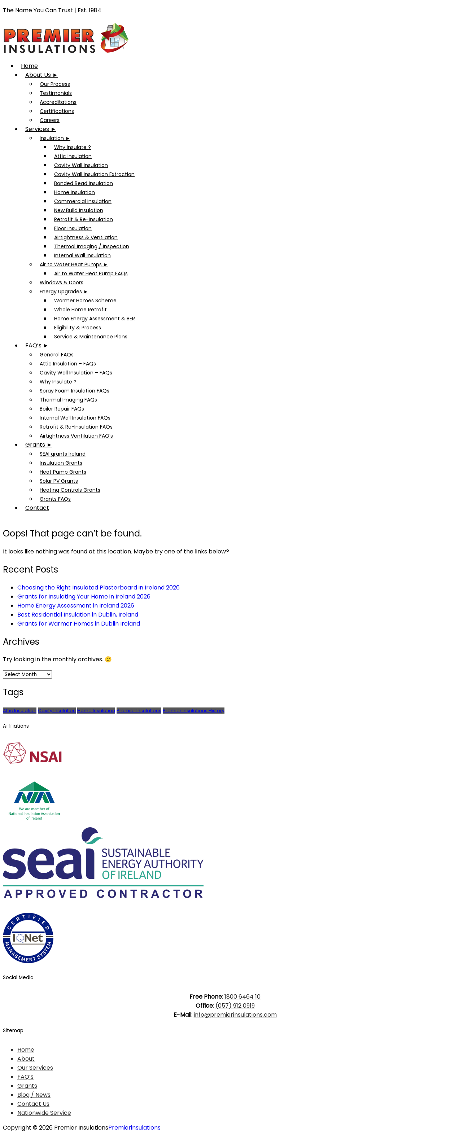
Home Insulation (74, 192)
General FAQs (57, 354)
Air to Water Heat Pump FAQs (91, 273)
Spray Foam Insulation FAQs (74, 390)
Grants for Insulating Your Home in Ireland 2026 (83, 596)
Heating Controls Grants (70, 490)
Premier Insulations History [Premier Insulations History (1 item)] (193, 710)
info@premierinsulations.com (235, 1015)
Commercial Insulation (83, 201)
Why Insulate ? (72, 147)
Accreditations (58, 102)
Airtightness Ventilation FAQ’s (76, 435)
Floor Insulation (73, 228)
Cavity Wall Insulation (81, 165)
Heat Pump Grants (63, 472)
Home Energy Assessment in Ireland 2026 (75, 605)
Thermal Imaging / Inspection (91, 246)
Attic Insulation (73, 156)
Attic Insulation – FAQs (68, 363)
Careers (50, 120)
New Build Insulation (78, 210)
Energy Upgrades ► (64, 291)
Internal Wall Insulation (82, 255)
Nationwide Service (44, 1113)
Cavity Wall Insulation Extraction (94, 174)
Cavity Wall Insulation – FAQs (76, 372)
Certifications (57, 111)
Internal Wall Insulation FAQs (75, 417)
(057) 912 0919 (235, 1006)
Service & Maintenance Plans (90, 336)
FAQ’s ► (37, 345)
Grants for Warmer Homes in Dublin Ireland (78, 623)
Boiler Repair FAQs (62, 408)
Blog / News (34, 1095)
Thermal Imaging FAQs (68, 399)
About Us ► (41, 75)
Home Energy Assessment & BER (94, 318)
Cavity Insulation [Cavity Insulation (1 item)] (57, 710)
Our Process (55, 84)
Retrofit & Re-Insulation (83, 219)
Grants (27, 1086)
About (26, 1059)
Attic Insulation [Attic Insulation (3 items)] (19, 710)
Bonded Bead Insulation (83, 183)
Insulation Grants (61, 462)
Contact (37, 508)
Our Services (35, 1068)
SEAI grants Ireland (63, 453)
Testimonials (56, 93)
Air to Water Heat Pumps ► (74, 264)
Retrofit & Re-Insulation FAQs (76, 426)
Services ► (40, 129)
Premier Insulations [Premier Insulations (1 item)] (139, 710)
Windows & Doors (61, 282)
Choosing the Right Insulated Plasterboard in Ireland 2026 (98, 587)
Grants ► (38, 445)
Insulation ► (55, 138)
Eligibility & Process (77, 327)
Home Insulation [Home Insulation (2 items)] (96, 710)
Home (29, 66)
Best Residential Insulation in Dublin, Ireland (77, 614)
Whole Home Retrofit (80, 309)
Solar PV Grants (59, 481)
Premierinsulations (134, 1127)
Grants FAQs (55, 499)
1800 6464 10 (242, 996)
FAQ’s (25, 1077)
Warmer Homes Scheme (85, 300)
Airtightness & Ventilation (86, 237)
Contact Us (33, 1104)
